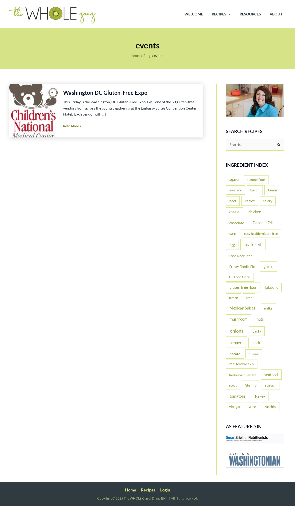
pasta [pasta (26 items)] (256, 331)
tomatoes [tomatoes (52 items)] (237, 396)
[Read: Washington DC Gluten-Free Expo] (33, 110)
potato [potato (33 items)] (235, 353)
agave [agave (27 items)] (234, 179)
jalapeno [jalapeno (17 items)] (271, 287)
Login (165, 489)
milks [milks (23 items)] (268, 308)
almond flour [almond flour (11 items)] (256, 180)
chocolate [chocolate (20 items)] (236, 223)
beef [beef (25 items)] (232, 201)
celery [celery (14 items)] (267, 201)
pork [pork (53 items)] (256, 342)
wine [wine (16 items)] (252, 407)
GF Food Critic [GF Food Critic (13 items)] (240, 277)
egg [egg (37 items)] (232, 245)
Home (131, 489)
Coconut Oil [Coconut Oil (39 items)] (263, 222)
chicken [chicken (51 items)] (254, 211)
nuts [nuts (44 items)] (260, 319)
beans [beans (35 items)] (272, 190)
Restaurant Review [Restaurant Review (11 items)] (242, 375)
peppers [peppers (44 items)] (236, 342)
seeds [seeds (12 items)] (233, 385)
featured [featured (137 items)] (253, 244)
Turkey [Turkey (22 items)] (259, 396)
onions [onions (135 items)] (236, 330)
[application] (232, 14)
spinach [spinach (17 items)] (270, 385)
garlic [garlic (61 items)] (268, 266)
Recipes (148, 489)
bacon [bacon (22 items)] (254, 190)
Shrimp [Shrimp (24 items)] (251, 385)
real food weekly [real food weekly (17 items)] (241, 364)
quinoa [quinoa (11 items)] (254, 354)
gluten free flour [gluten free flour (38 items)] (243, 287)
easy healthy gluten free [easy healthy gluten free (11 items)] (261, 233)
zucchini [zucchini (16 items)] (270, 407)
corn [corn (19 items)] (232, 233)
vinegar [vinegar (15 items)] (235, 407)
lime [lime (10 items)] (249, 298)
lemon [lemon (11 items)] (233, 298)
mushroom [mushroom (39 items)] (239, 319)
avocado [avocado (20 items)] (235, 190)
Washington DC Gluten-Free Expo (105, 92)
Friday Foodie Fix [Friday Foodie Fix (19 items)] (242, 267)
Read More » (72, 126)
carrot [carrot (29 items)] (250, 201)
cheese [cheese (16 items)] (234, 212)
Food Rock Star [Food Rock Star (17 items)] (240, 256)
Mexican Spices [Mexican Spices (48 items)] (242, 308)
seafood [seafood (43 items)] (271, 374)
